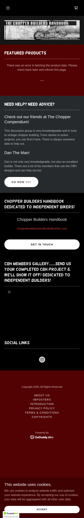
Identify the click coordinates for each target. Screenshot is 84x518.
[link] (76, 8)
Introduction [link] (42, 404)
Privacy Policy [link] (42, 408)
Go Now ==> (21, 182)
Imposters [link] (42, 399)
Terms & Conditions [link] (42, 412)
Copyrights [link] (42, 417)
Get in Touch (42, 244)
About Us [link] (42, 395)
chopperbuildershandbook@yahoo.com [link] (42, 228)
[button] (8, 8)
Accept (42, 509)
